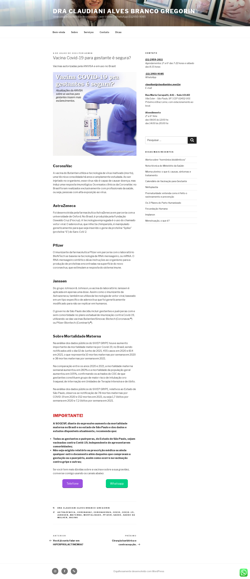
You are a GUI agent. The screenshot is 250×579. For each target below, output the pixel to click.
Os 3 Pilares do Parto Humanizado (163, 202)
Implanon (150, 214)
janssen (63, 515)
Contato (104, 32)
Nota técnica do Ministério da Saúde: (164, 165)
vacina (73, 517)
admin (88, 53)
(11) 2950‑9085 (154, 73)
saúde (117, 515)
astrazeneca (66, 512)
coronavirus (102, 512)
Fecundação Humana (156, 208)
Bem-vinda (59, 32)
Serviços (89, 32)
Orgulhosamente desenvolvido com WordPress (138, 571)
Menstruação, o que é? (157, 220)
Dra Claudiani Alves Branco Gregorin (124, 11)
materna (76, 515)
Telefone (72, 483)
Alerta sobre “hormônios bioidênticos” (165, 159)
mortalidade (93, 515)
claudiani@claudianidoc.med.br (163, 84)
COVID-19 (128, 512)
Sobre (74, 32)
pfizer (107, 515)
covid (117, 512)
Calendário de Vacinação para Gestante (166, 181)
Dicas (118, 32)
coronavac (84, 512)
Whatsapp (117, 483)
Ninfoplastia (151, 187)
